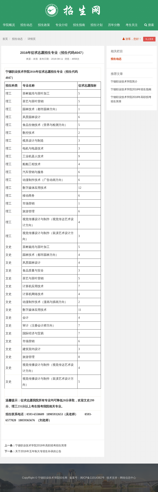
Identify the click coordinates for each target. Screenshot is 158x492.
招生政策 (44, 25)
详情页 (32, 38)
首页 (5, 38)
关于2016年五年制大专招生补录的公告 (33, 451)
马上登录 (149, 39)
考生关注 (132, 25)
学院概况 (9, 25)
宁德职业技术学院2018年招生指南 (131, 89)
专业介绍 (61, 25)
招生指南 (79, 25)
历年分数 (114, 25)
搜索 (149, 25)
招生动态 (26, 25)
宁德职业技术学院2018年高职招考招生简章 (36, 445)
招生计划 (97, 25)
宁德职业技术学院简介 (124, 81)
